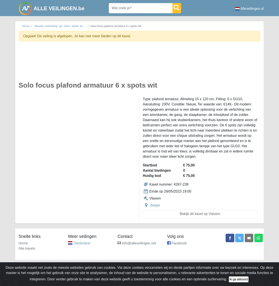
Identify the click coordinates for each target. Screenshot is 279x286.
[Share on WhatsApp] (258, 238)
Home (25, 26)
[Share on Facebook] (229, 238)
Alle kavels (27, 248)
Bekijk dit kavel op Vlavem (200, 214)
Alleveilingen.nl (249, 8)
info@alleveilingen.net (139, 243)
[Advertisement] (139, 64)
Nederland (82, 243)
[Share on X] (239, 238)
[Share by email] (249, 238)
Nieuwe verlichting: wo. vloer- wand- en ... (60, 26)
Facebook (179, 243)
